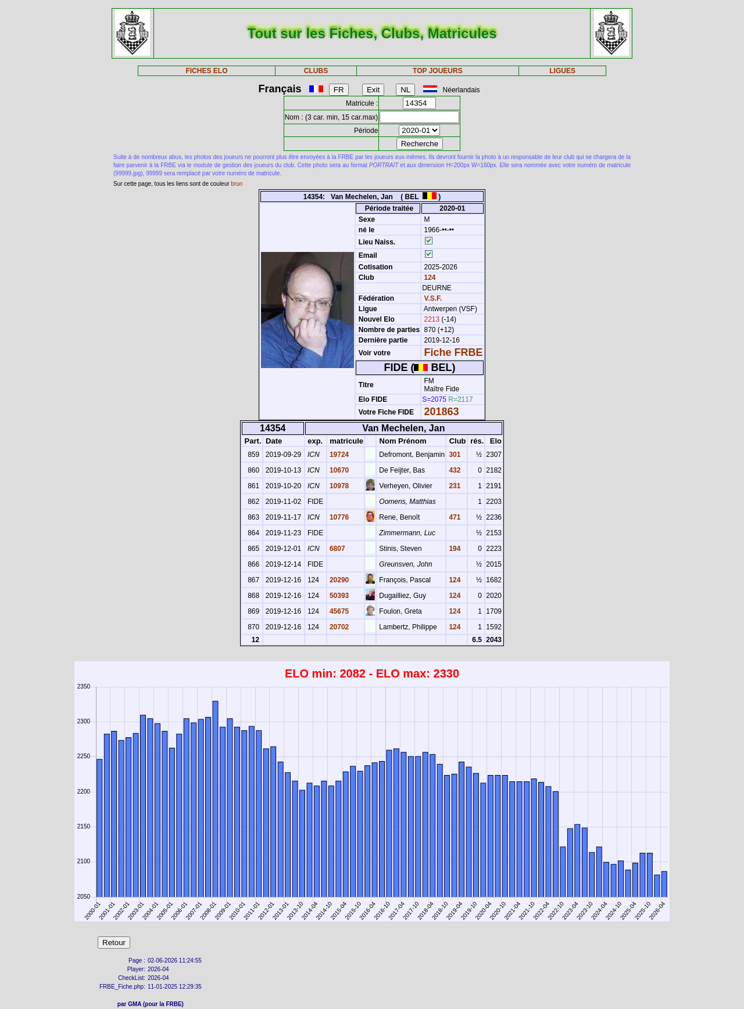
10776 (338, 517)
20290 (338, 580)
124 (428, 277)
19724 (338, 455)
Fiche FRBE (453, 352)
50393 (338, 596)
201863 (441, 411)
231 (453, 486)
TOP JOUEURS (438, 71)
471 (453, 517)
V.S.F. (433, 298)
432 (453, 470)
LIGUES (562, 71)
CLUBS (316, 71)
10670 (338, 470)
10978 (338, 486)
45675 (338, 611)
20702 (338, 627)
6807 (336, 549)
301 (453, 455)
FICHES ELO (206, 71)
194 (453, 549)
